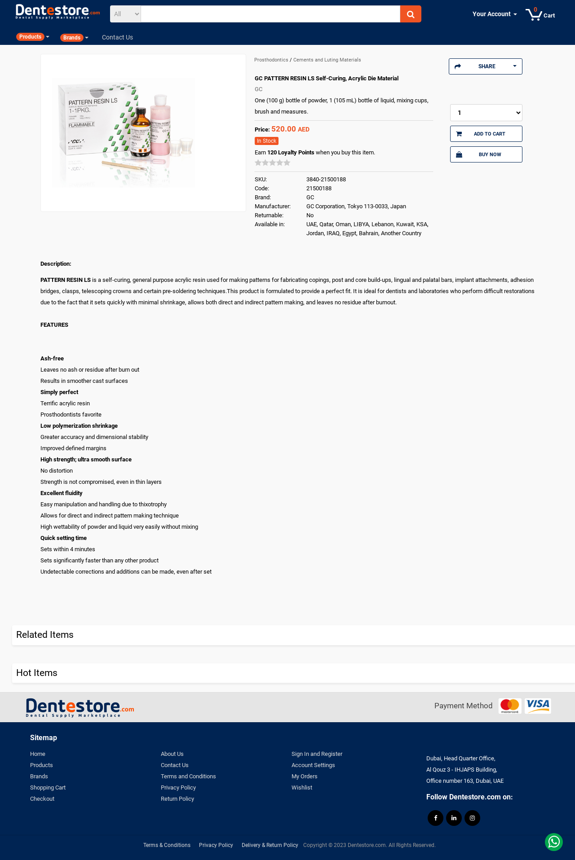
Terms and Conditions (188, 776)
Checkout (42, 798)
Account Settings (313, 765)
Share (486, 66)
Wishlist (302, 787)
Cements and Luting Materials (327, 60)
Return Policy (177, 798)
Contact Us (175, 765)
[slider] (273, 162)
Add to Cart (480, 133)
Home (37, 753)
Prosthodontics (272, 60)
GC (258, 89)
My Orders (305, 776)
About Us (172, 753)
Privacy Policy (178, 787)
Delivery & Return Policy (270, 845)
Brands (39, 776)
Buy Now (478, 154)
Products (41, 765)
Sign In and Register (317, 753)
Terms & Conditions (166, 845)
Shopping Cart (48, 787)
